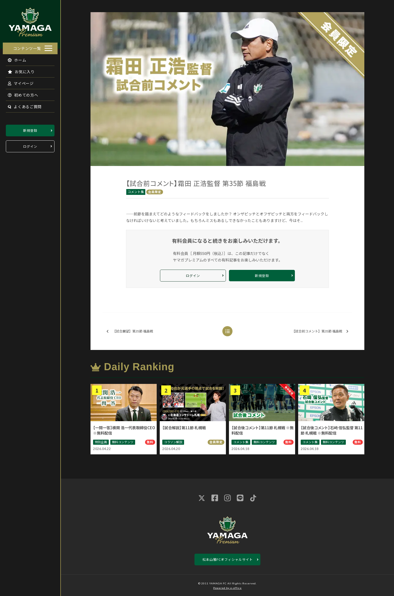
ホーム (14, 58)
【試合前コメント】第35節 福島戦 (320, 331)
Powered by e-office (227, 587)
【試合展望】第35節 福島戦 (129, 331)
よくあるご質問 (22, 105)
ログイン (30, 144)
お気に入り (18, 70)
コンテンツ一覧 (27, 46)
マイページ (18, 81)
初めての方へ (20, 93)
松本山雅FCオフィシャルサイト (227, 559)
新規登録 (30, 128)
